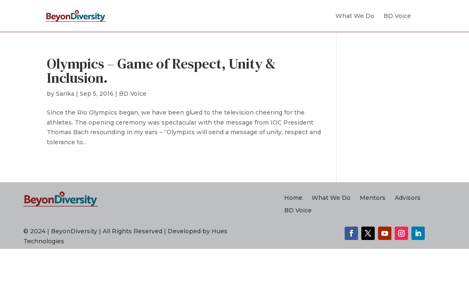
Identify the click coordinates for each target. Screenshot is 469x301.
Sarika (65, 93)
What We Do (354, 16)
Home (293, 198)
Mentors (373, 198)
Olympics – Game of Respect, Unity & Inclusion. (161, 70)
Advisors (408, 198)
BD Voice (397, 16)
